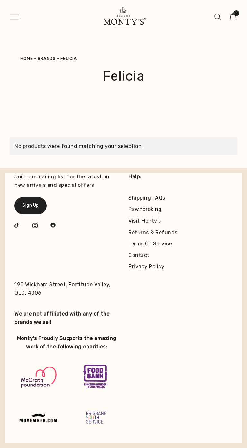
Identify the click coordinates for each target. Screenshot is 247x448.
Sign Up (30, 205)
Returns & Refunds (153, 232)
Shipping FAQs (146, 198)
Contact (139, 255)
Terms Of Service (150, 244)
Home (26, 58)
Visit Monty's (144, 221)
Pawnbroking (145, 209)
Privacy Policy (146, 266)
